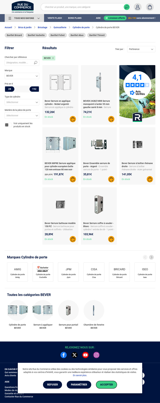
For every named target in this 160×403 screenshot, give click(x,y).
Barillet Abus (77, 35)
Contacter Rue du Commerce (19, 396)
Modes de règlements (15, 390)
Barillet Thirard (97, 35)
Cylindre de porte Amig (17, 275)
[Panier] (150, 7)
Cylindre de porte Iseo (145, 275)
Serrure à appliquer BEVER (42, 326)
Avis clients (10, 375)
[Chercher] (127, 7)
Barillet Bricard (14, 35)
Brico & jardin (25, 27)
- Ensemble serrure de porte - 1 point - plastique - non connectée (95, 169)
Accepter (106, 384)
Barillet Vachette (36, 35)
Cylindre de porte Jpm (68, 275)
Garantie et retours (14, 393)
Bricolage (42, 27)
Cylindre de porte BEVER (17, 326)
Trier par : (119, 49)
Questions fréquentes (15, 387)
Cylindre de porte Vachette (43, 275)
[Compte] (137, 7)
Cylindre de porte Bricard (119, 275)
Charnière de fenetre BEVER (94, 326)
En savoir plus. (80, 375)
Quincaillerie (60, 27)
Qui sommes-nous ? (14, 372)
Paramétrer (79, 384)
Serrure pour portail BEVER (68, 326)
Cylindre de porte (81, 27)
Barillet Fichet (58, 35)
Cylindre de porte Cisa (94, 275)
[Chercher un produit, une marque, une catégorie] (86, 7)
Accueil (8, 27)
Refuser (52, 384)
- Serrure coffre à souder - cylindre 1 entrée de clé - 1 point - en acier (98, 229)
